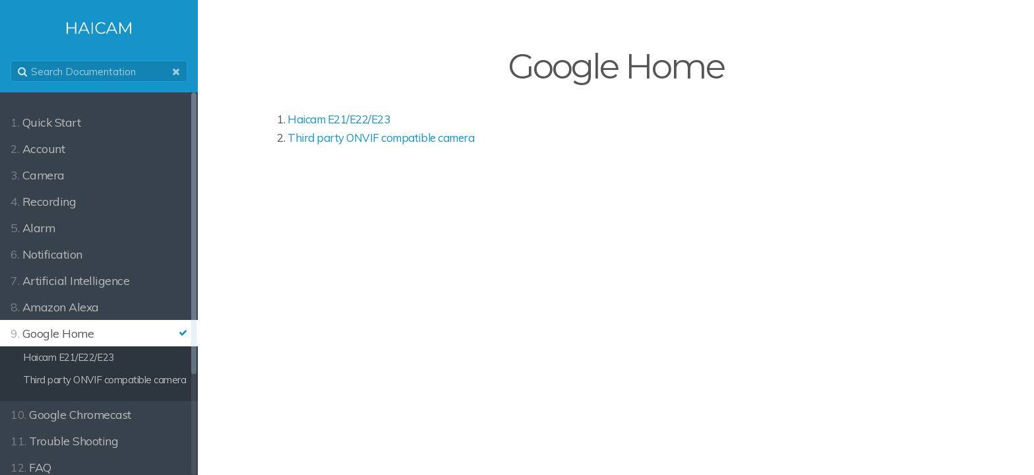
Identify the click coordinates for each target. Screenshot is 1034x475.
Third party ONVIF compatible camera (381, 137)
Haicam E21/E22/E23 (339, 119)
